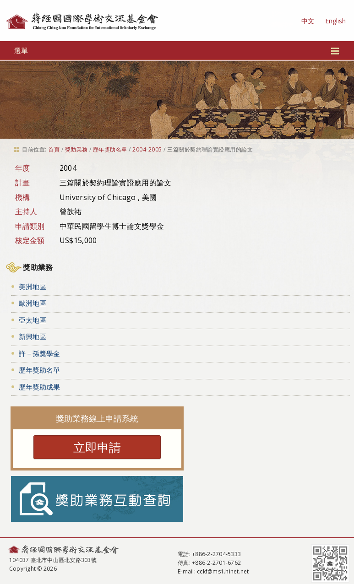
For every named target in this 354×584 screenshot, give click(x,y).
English (335, 20)
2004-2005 (147, 149)
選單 (177, 50)
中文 (307, 20)
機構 (22, 197)
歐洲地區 (32, 303)
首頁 (54, 149)
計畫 (22, 183)
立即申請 (97, 447)
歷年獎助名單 (110, 149)
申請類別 (30, 226)
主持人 (26, 211)
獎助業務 (76, 149)
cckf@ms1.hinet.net (223, 571)
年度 (22, 168)
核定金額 (30, 240)
